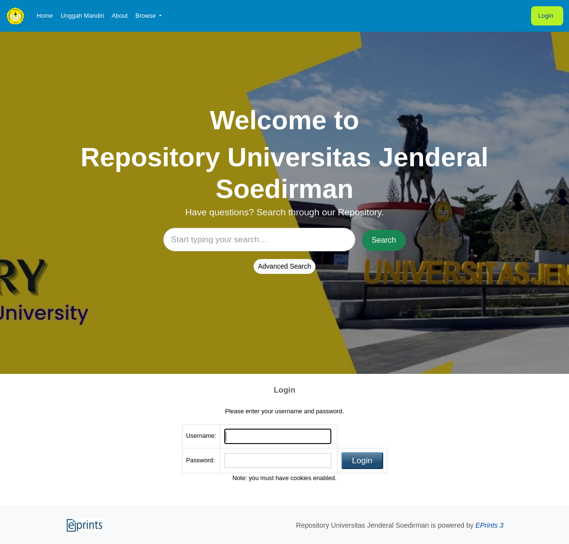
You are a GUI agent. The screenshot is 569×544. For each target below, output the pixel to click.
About (119, 15)
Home (44, 15)
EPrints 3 (489, 525)
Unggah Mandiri (82, 15)
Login (545, 15)
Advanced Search (284, 266)
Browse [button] (146, 15)
